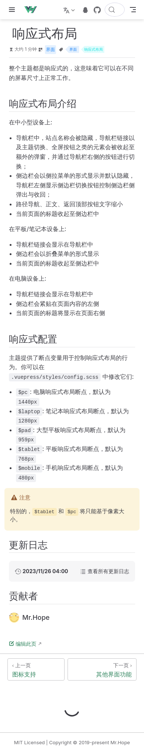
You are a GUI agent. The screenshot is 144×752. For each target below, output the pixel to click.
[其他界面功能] (102, 669)
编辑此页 (22, 644)
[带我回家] (33, 9)
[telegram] (85, 10)
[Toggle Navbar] (133, 9)
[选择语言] (70, 10)
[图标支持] (36, 669)
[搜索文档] (115, 10)
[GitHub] (97, 10)
